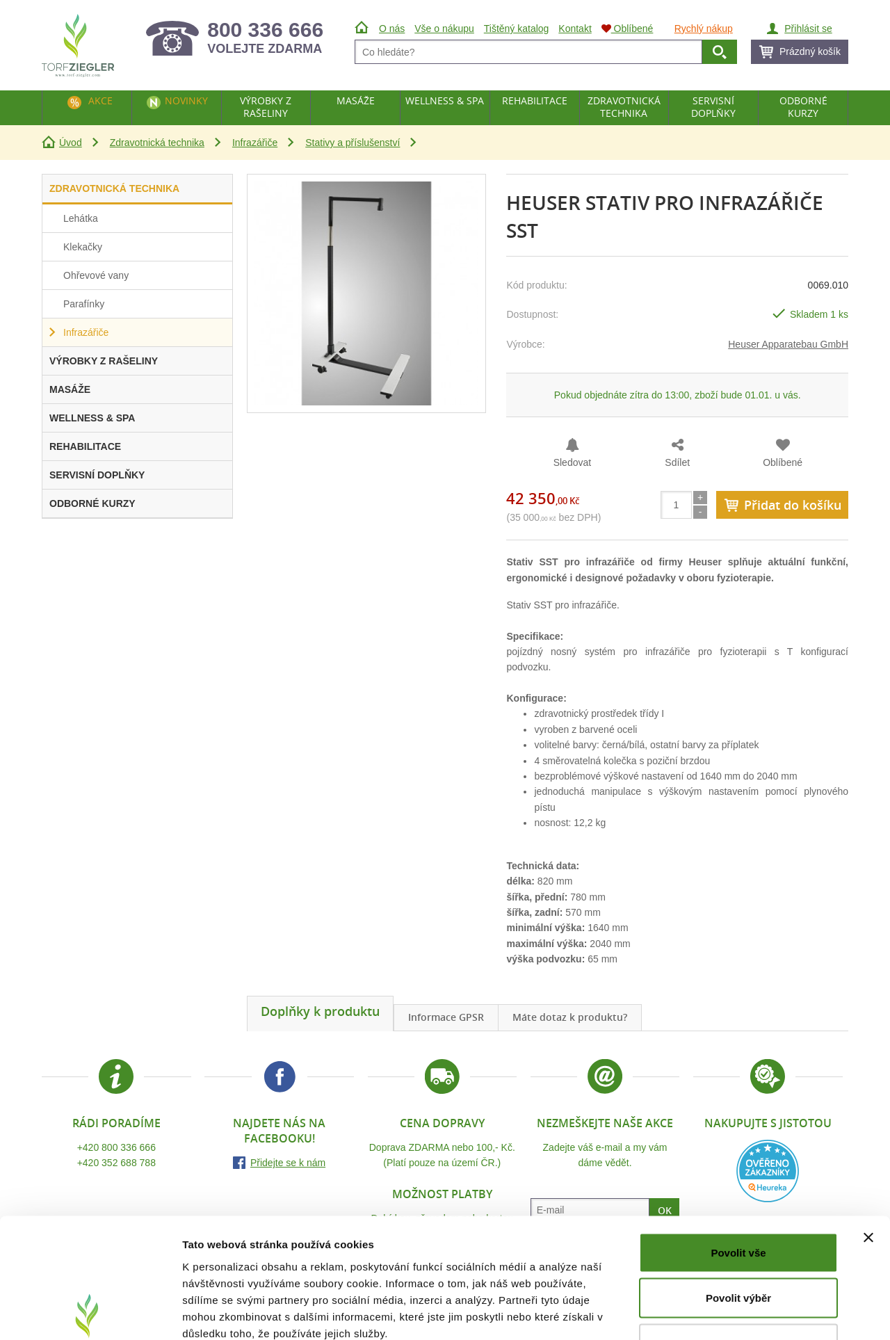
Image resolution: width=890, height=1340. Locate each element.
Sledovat (572, 462)
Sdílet (677, 462)
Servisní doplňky (713, 107)
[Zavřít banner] (868, 1142)
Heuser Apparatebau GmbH (788, 344)
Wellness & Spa (444, 100)
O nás (392, 28)
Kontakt (574, 28)
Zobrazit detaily (735, 1312)
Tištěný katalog (516, 28)
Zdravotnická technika (157, 142)
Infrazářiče (254, 142)
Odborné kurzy (803, 107)
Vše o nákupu (444, 28)
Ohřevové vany (96, 275)
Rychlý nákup (703, 28)
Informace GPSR (446, 1017)
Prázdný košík (810, 51)
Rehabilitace (534, 100)
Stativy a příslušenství (352, 142)
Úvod (70, 142)
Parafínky (83, 303)
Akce (100, 100)
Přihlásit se (808, 28)
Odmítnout (738, 1248)
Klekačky (82, 246)
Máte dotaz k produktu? (569, 1017)
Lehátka (80, 218)
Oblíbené (782, 462)
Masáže (356, 100)
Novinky (186, 100)
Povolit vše (738, 1157)
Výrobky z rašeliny (265, 107)
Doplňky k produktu (320, 1011)
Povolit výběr (738, 1203)
